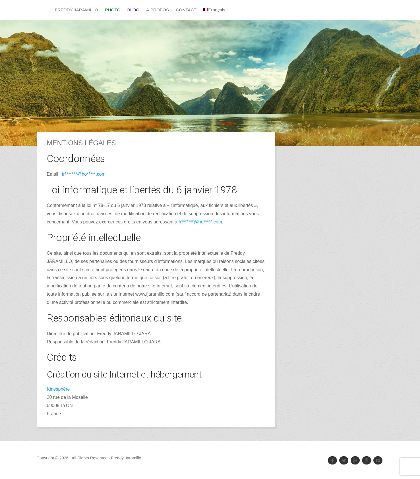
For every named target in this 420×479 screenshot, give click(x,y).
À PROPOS (157, 9)
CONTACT (186, 9)
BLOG (133, 9)
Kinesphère (58, 389)
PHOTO (112, 9)
